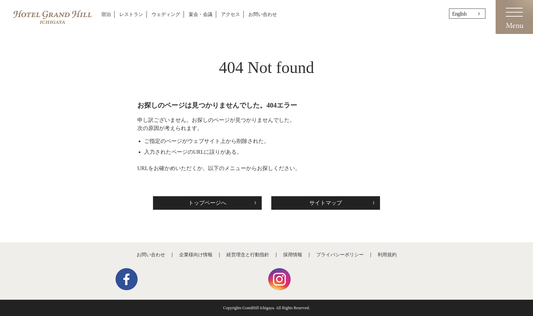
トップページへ (207, 203)
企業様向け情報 (195, 254)
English (459, 14)
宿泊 (106, 14)
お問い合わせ (262, 14)
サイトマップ (325, 203)
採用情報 (292, 254)
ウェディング (166, 14)
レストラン (131, 14)
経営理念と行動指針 (247, 254)
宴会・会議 (200, 14)
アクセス (230, 14)
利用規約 (387, 254)
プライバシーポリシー (340, 254)
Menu (514, 17)
